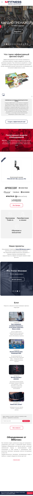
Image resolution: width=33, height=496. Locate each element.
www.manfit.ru (18, 272)
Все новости (16, 426)
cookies (11, 492)
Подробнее (17, 31)
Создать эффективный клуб (16, 120)
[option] (16, 168)
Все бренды (16, 203)
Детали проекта (17, 278)
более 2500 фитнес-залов (23, 247)
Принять (30, 493)
